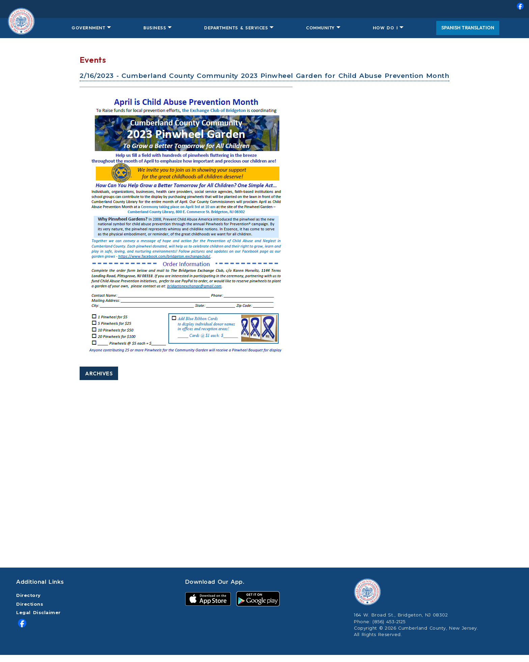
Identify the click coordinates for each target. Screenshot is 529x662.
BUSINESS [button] (154, 27)
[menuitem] (264, 9)
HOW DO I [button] (385, 27)
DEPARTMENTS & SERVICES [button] (236, 27)
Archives (99, 373)
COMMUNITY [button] (320, 27)
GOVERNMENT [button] (88, 27)
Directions (29, 604)
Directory (28, 595)
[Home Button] (21, 28)
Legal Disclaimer (38, 612)
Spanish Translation (467, 28)
